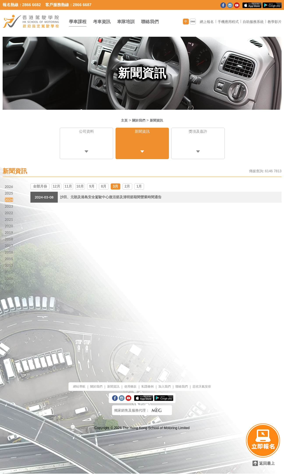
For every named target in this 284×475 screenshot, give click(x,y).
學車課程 (77, 21)
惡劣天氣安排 (207, 387)
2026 (9, 183)
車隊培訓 (126, 21)
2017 (9, 244)
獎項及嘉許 (198, 132)
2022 (9, 211)
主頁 (122, 120)
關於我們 (138, 120)
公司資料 (86, 132)
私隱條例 (148, 387)
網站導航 (73, 387)
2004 (9, 292)
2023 (9, 204)
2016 (9, 251)
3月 (115, 184)
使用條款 (129, 387)
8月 (104, 184)
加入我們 (167, 387)
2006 (9, 278)
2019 (9, 231)
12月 (56, 184)
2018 (9, 238)
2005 (9, 285)
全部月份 (40, 184)
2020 (9, 224)
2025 (9, 190)
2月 (127, 184)
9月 (92, 184)
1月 (139, 184)
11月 (68, 184)
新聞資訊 (158, 120)
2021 (9, 217)
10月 (80, 184)
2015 (9, 258)
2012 (9, 272)
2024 (9, 197)
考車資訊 (101, 21)
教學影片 (275, 22)
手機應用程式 (228, 22)
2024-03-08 (44, 195)
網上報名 (207, 22)
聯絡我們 (150, 21)
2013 (9, 265)
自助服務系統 (253, 22)
